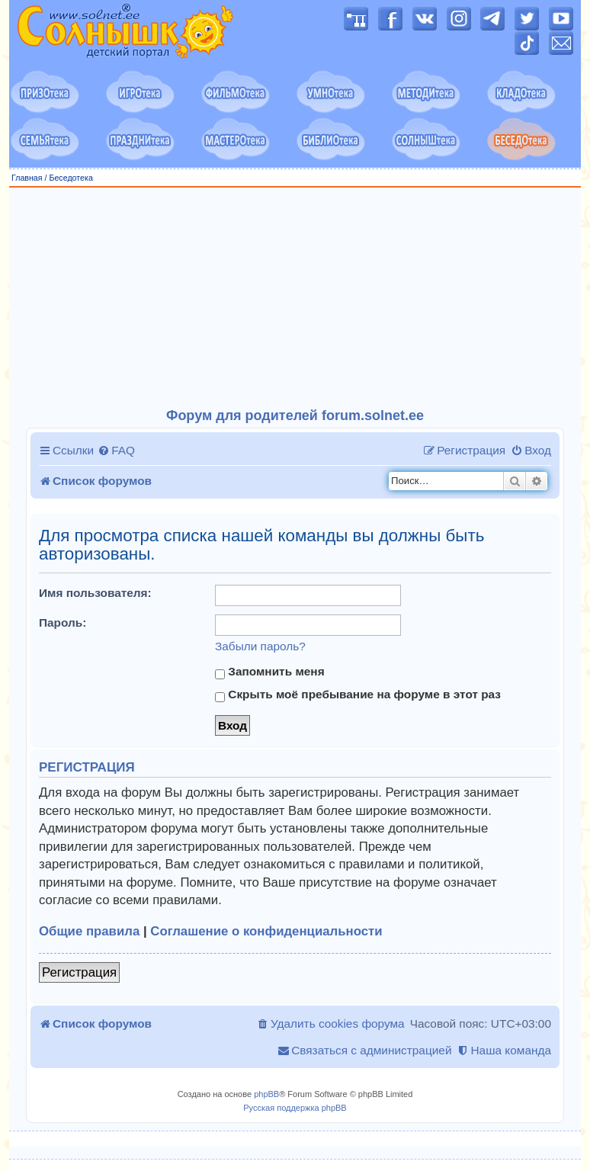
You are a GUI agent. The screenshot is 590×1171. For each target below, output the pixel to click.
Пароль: (62, 622)
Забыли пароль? (260, 646)
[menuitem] (116, 451)
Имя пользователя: (95, 592)
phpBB (266, 1094)
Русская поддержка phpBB (294, 1107)
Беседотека (70, 177)
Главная (27, 177)
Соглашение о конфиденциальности (266, 931)
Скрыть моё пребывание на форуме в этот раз (358, 694)
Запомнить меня (270, 672)
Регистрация (79, 972)
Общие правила (89, 931)
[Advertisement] (295, 298)
